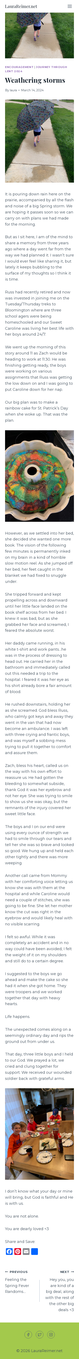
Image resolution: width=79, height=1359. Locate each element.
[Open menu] (69, 6)
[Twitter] (39, 1334)
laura (13, 90)
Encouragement (19, 67)
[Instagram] (51, 1334)
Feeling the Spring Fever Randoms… (20, 1281)
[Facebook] (28, 1334)
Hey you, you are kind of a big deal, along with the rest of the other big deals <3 (58, 1290)
